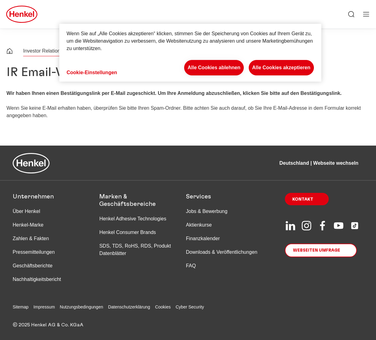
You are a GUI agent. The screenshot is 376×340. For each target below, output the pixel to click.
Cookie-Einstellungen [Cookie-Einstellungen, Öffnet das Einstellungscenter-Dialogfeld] (92, 72)
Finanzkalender (203, 238)
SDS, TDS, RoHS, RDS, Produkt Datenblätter (135, 249)
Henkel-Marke (28, 224)
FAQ (191, 265)
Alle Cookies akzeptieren (281, 67)
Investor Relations (43, 50)
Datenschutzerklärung (129, 306)
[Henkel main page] (21, 14)
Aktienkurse (199, 224)
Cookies (163, 306)
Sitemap (20, 306)
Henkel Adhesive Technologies (132, 218)
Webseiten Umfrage (316, 250)
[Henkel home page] (9, 51)
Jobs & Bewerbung (206, 211)
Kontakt (302, 199)
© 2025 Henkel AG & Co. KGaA (48, 324)
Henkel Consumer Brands (127, 232)
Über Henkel (26, 211)
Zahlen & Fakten (31, 238)
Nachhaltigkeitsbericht (37, 279)
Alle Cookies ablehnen (214, 67)
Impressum (44, 306)
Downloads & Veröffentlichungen (221, 252)
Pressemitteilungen (34, 252)
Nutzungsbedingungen (81, 306)
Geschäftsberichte (33, 265)
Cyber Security (190, 306)
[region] (190, 53)
